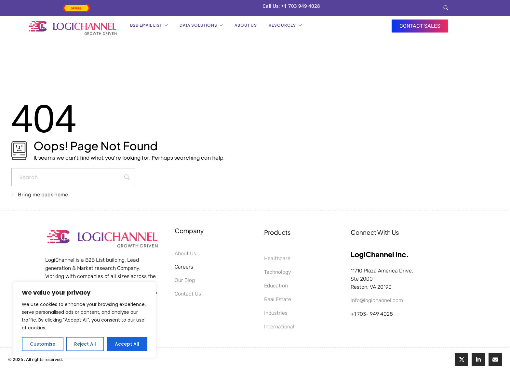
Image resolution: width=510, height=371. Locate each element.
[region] (84, 320)
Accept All (127, 344)
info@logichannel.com (377, 300)
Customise (42, 344)
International (279, 327)
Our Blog (185, 280)
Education (276, 286)
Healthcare (277, 258)
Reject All (85, 344)
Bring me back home (39, 195)
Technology (277, 272)
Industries (276, 313)
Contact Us (188, 294)
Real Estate (277, 299)
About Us (185, 253)
